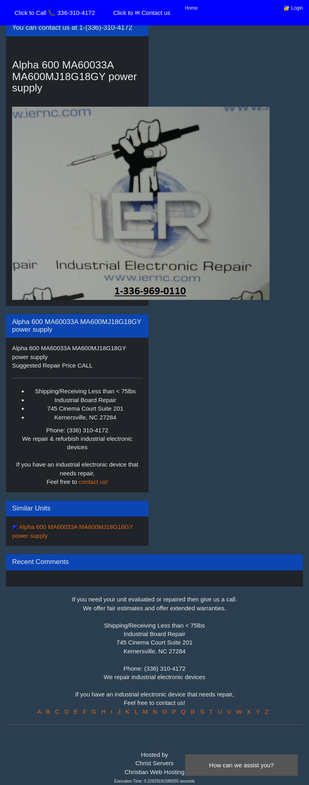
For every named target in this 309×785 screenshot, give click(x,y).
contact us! (93, 481)
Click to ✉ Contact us (141, 12)
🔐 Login (293, 8)
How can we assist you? (241, 765)
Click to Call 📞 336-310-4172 (54, 12)
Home (191, 8)
